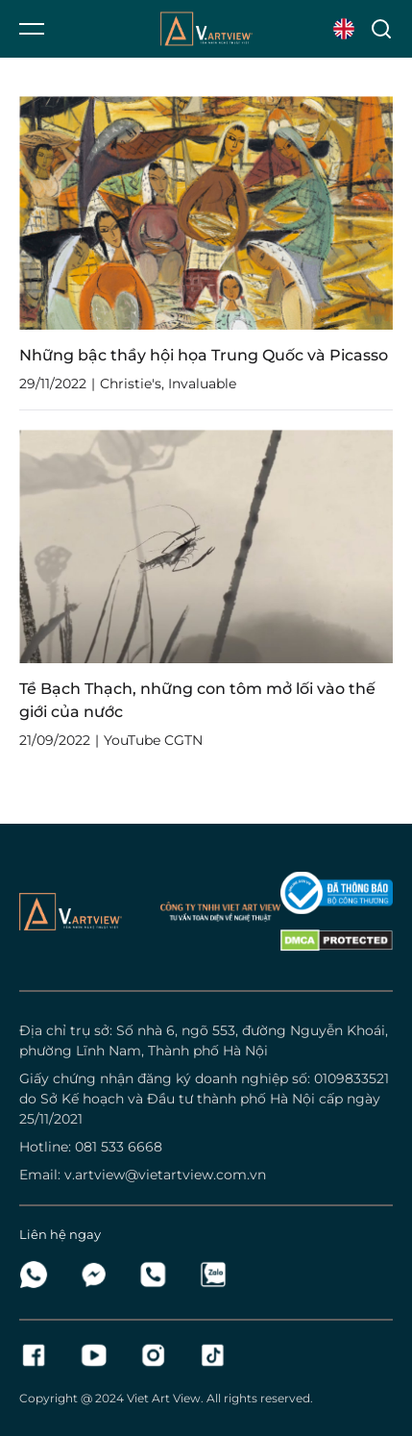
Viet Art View (164, 1398)
